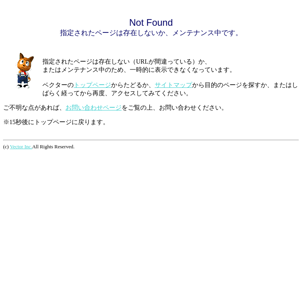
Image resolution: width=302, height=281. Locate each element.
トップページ (92, 85)
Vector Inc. (21, 146)
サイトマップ (173, 85)
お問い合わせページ (93, 107)
